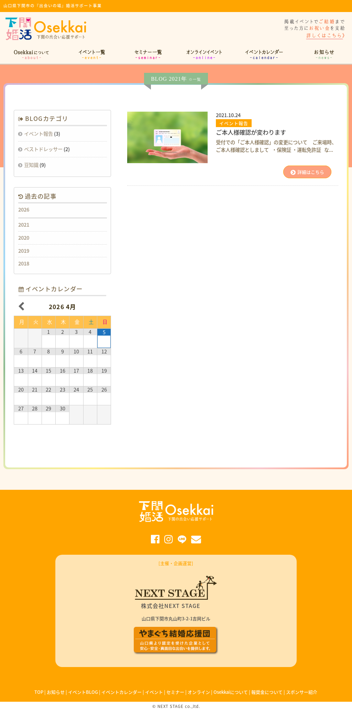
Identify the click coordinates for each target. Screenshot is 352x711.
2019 (23, 251)
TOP (38, 692)
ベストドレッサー (43, 149)
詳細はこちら (307, 172)
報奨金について (267, 692)
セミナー (175, 692)
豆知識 (31, 165)
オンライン (199, 692)
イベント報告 (38, 133)
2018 (23, 263)
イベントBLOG (83, 692)
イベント (154, 692)
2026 (23, 209)
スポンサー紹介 (301, 692)
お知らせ (56, 692)
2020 (23, 237)
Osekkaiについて (230, 692)
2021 (23, 224)
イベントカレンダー (121, 692)
